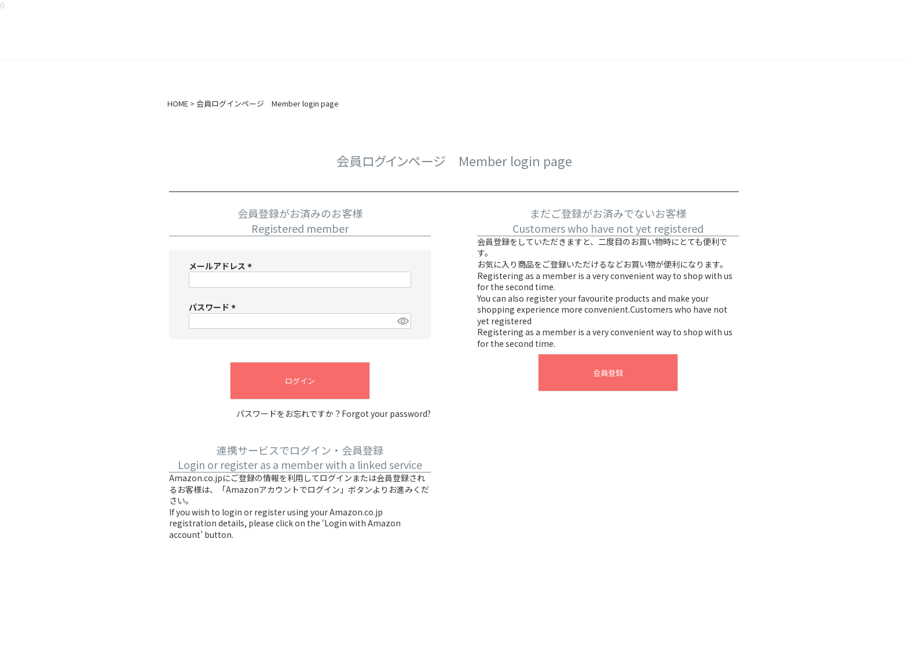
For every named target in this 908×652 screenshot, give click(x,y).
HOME (177, 103)
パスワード (214, 307)
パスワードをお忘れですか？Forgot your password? (333, 413)
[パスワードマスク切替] (402, 321)
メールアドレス (222, 266)
